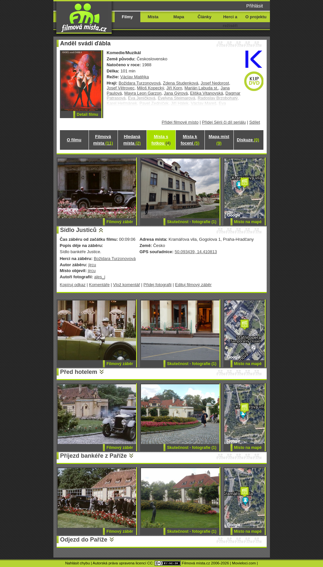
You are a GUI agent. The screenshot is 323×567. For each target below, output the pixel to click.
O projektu (256, 16)
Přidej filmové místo (180, 122)
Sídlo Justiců (78, 230)
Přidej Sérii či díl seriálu (224, 122)
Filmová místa (103, 140)
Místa (152, 16)
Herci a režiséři (230, 21)
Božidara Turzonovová (140, 83)
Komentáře (99, 284)
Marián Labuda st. (201, 87)
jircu (92, 264)
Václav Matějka (134, 76)
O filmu (74, 139)
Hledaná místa (132, 140)
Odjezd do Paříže (83, 539)
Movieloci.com (244, 563)
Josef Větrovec (121, 87)
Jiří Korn (174, 87)
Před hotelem (78, 372)
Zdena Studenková (180, 83)
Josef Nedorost (215, 83)
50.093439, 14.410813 (196, 251)
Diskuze (248, 139)
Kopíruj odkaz (73, 284)
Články (204, 16)
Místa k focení (190, 140)
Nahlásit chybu (77, 563)
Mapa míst (219, 140)
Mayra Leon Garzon (143, 93)
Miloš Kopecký (150, 87)
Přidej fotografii (158, 284)
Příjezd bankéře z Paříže (93, 455)
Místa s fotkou (161, 140)
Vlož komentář (126, 284)
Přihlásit (254, 5)
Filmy (127, 16)
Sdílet (254, 122)
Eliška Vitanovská (206, 93)
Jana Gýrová (176, 93)
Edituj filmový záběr (193, 284)
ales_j (99, 276)
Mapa (178, 16)
